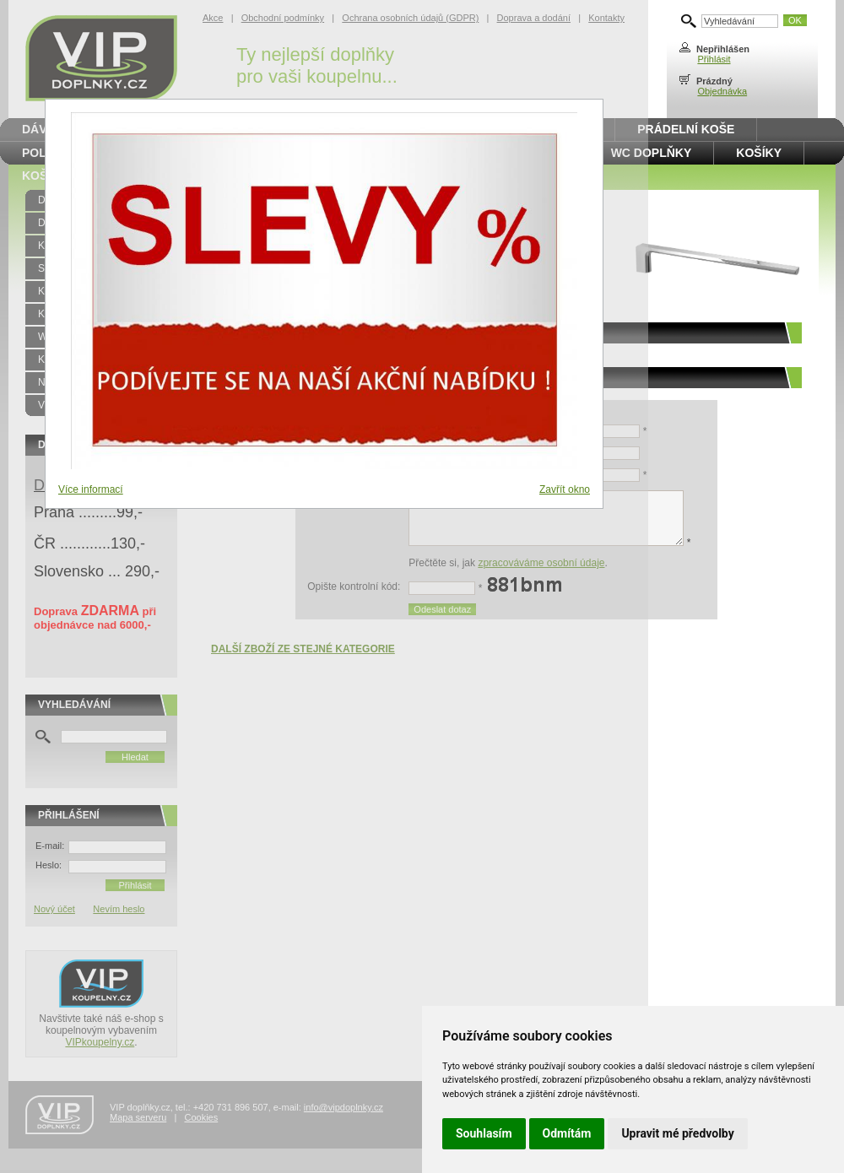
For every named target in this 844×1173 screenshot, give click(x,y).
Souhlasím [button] (484, 1133)
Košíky (759, 152)
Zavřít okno (564, 489)
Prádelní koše (685, 129)
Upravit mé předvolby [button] (677, 1133)
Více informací (90, 489)
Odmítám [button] (567, 1133)
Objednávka (722, 91)
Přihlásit (713, 59)
